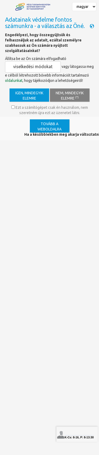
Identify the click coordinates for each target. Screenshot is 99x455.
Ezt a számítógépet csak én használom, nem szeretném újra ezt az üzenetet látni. (49, 110)
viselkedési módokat (33, 66)
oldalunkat (13, 80)
